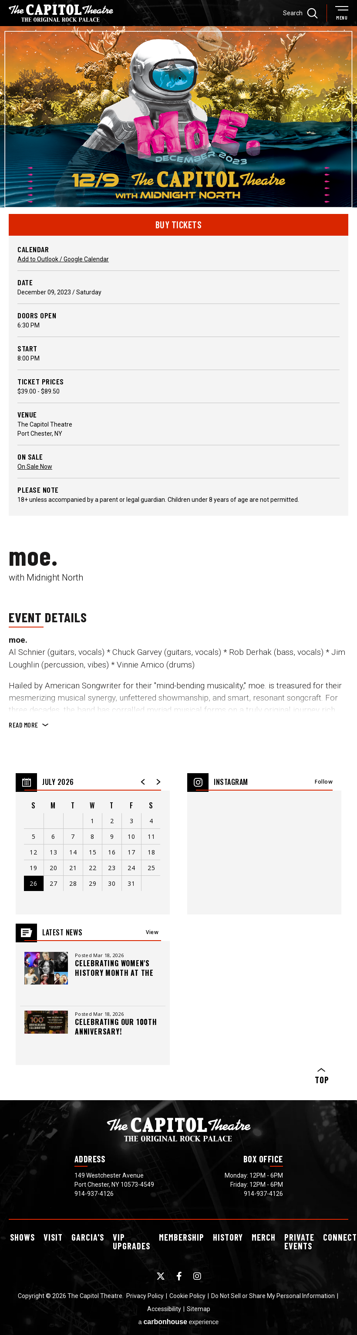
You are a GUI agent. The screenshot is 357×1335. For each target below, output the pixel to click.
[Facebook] (179, 1272)
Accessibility (164, 1304)
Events (299, 1237)
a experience (178, 1317)
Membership (181, 1232)
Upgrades (131, 1237)
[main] (178, 561)
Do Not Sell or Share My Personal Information (273, 1291)
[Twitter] (160, 1272)
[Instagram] (197, 1272)
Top (321, 1072)
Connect (340, 1232)
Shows (22, 1232)
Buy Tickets (178, 220)
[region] (93, 840)
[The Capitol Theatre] (61, 13)
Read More (23, 720)
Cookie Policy (187, 1291)
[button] (143, 777)
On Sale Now (34, 462)
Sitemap (198, 1304)
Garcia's (87, 1232)
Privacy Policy (145, 1291)
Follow (324, 777)
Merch (264, 1232)
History (228, 1232)
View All (152, 930)
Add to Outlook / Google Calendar (63, 254)
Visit (53, 1232)
